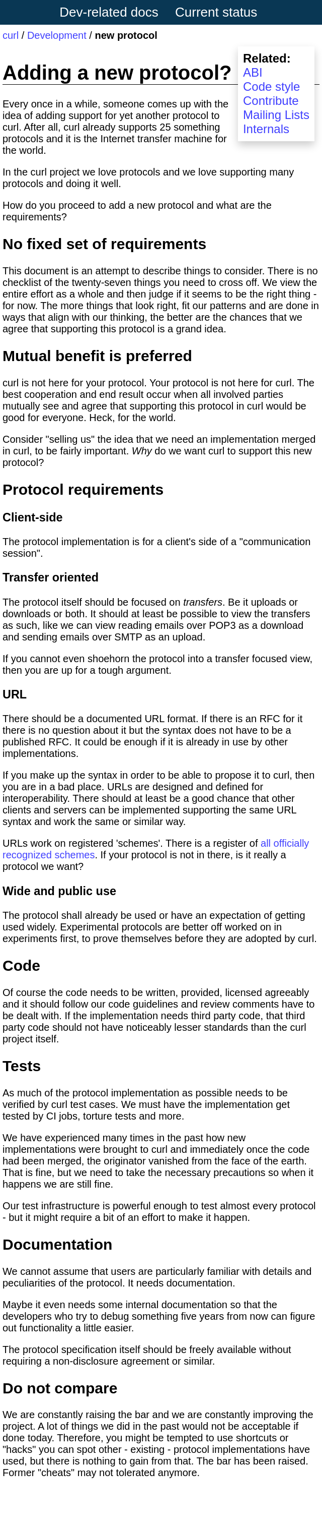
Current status (216, 12)
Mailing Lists (276, 115)
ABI (253, 72)
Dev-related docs (108, 12)
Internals (266, 129)
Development (57, 35)
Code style (271, 86)
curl (11, 35)
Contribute (271, 100)
